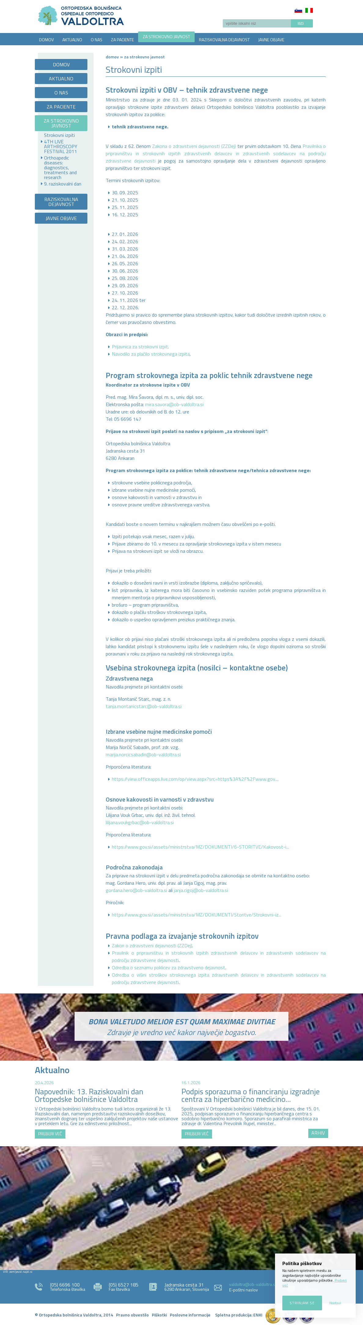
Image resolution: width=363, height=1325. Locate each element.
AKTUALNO (72, 39)
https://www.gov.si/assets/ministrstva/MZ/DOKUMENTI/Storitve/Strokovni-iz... (196, 914)
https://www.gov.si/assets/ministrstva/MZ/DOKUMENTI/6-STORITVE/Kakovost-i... (200, 846)
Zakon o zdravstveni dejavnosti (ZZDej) (152, 945)
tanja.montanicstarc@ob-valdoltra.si (144, 706)
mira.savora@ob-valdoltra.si (174, 404)
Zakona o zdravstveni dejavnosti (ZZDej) (194, 146)
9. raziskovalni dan (62, 183)
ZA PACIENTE (122, 39)
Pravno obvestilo (132, 1315)
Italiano (309, 10)
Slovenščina (298, 10)
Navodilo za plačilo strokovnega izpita (151, 354)
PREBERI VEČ (50, 1133)
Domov (112, 56)
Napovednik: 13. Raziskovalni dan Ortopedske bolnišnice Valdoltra (89, 1095)
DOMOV (46, 39)
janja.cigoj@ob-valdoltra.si (201, 890)
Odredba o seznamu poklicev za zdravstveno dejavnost (168, 967)
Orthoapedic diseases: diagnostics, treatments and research (60, 167)
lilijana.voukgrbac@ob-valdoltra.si (140, 822)
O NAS (96, 39)
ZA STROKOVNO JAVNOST (166, 36)
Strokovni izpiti (59, 135)
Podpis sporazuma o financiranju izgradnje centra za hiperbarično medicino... (251, 1095)
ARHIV (318, 1132)
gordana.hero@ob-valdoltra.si (136, 890)
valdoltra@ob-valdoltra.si (252, 1284)
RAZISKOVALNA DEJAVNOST (224, 39)
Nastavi (335, 1303)
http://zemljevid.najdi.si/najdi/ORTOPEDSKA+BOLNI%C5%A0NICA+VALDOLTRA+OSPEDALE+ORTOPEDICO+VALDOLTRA (181, 1207)
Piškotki (159, 1315)
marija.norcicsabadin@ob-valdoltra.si (143, 754)
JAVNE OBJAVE (271, 39)
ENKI (257, 1315)
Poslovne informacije (190, 1315)
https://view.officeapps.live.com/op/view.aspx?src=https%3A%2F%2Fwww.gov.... (195, 779)
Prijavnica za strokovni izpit (140, 346)
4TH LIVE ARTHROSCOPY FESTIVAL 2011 (60, 146)
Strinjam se (302, 1303)
